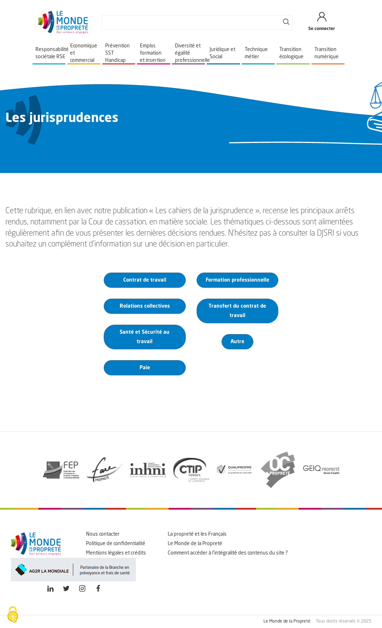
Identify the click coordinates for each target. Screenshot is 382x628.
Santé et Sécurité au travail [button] (144, 337)
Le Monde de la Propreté (195, 543)
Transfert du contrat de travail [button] (237, 311)
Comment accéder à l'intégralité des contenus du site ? (228, 553)
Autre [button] (237, 341)
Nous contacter (103, 534)
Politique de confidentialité (115, 543)
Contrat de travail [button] (144, 280)
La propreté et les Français (197, 534)
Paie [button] (145, 367)
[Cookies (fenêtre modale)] (12, 615)
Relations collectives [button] (145, 306)
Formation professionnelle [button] (237, 280)
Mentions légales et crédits (116, 553)
